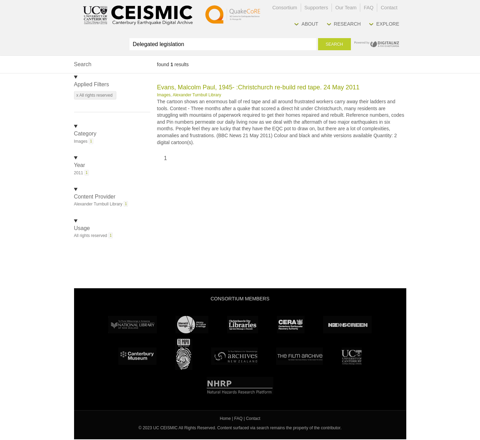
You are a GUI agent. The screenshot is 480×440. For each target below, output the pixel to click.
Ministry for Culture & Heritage (191, 324)
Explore (387, 24)
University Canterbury (352, 356)
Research (347, 24)
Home (225, 418)
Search (334, 44)
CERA (291, 324)
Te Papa (183, 354)
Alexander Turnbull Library (197, 95)
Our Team (345, 7)
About (309, 24)
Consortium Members (239, 298)
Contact (389, 7)
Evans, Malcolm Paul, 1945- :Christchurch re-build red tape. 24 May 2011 (258, 87)
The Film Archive (299, 356)
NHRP (240, 385)
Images (164, 95)
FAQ (368, 7)
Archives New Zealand (234, 356)
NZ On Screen (347, 324)
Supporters (316, 7)
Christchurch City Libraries (242, 324)
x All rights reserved (94, 95)
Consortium (284, 7)
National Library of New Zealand (132, 324)
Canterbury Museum (137, 356)
